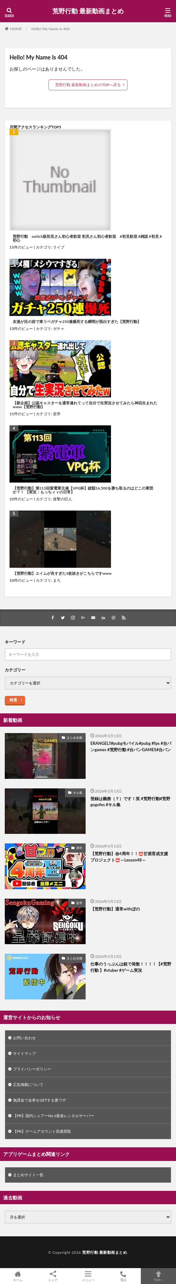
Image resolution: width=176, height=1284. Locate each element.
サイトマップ (24, 1053)
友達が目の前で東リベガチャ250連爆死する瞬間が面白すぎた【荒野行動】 (77, 322)
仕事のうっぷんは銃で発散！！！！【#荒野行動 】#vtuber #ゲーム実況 (130, 967)
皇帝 (57, 413)
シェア (52, 1276)
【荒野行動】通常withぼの (115, 908)
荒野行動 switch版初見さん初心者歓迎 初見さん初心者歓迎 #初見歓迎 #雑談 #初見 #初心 (87, 238)
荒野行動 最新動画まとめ (87, 11)
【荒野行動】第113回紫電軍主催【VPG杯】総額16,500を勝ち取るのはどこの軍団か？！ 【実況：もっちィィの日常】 (83, 490)
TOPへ (158, 1276)
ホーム (17, 1276)
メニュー (88, 1276)
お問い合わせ (24, 1037)
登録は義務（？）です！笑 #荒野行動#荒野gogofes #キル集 (130, 801)
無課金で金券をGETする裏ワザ (39, 1100)
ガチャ (58, 328)
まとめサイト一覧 (28, 1174)
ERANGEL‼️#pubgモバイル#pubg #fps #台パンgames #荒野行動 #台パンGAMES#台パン (130, 746)
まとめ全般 (74, 737)
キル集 (77, 792)
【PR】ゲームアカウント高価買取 (42, 1131)
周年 (79, 848)
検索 (13, 699)
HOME (16, 28)
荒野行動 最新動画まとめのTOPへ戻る (88, 84)
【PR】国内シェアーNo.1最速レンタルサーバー (53, 1115)
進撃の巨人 (62, 499)
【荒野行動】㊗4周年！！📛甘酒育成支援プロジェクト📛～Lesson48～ (129, 856)
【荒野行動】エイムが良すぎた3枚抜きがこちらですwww (62, 573)
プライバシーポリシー (32, 1069)
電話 (123, 1276)
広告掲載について (28, 1084)
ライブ (58, 247)
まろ (57, 580)
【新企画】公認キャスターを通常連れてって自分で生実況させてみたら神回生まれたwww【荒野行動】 (85, 405)
